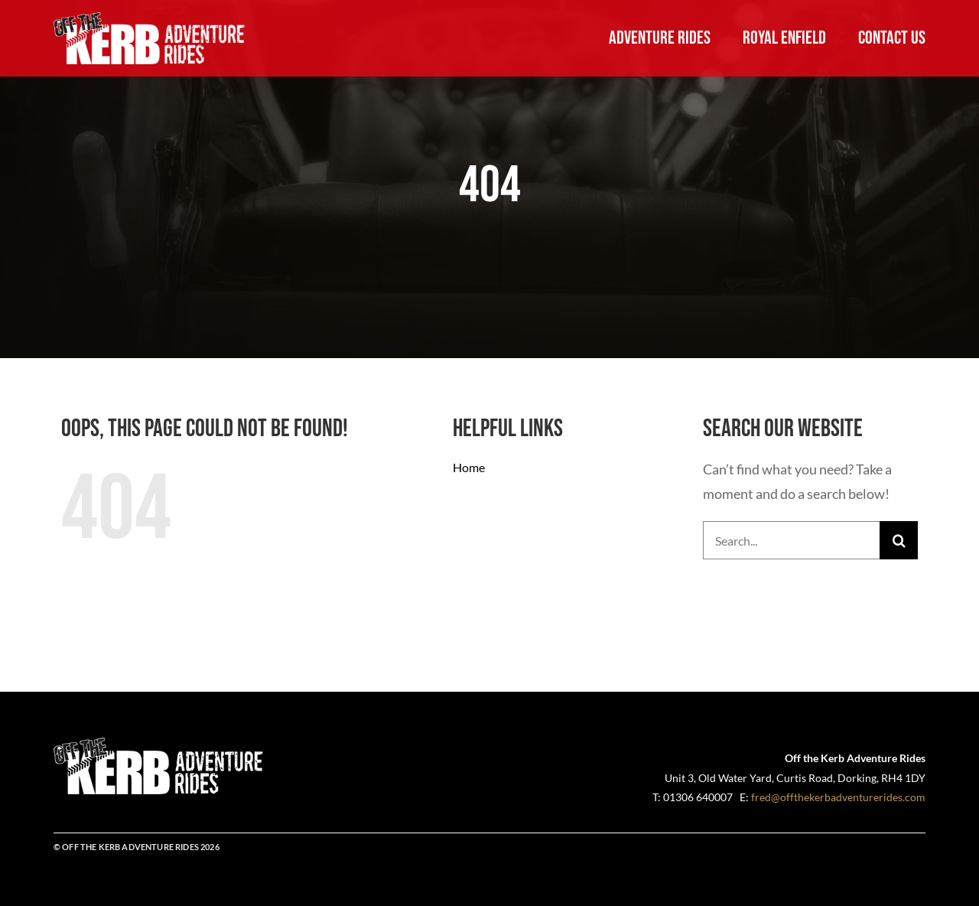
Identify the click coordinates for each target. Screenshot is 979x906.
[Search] (899, 540)
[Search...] (791, 540)
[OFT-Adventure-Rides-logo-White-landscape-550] (150, 19)
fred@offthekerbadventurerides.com (838, 796)
